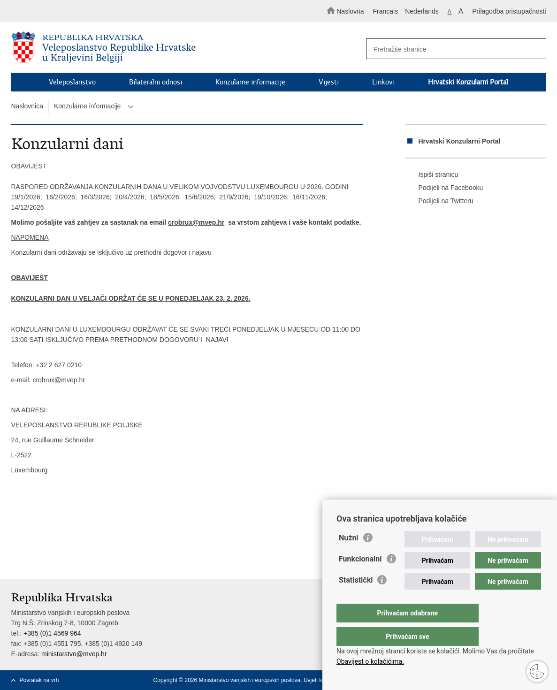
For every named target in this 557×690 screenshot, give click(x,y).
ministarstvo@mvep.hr (74, 654)
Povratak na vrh (39, 680)
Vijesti (329, 82)
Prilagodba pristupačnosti (509, 11)
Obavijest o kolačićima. (370, 661)
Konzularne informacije (250, 82)
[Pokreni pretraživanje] (535, 49)
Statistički (356, 598)
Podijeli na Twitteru (439, 201)
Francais (385, 11)
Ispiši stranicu (431, 175)
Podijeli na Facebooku (444, 188)
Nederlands (422, 11)
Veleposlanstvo (72, 82)
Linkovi (383, 82)
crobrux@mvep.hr (196, 222)
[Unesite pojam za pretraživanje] (451, 49)
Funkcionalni (360, 577)
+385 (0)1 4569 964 (52, 633)
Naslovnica (27, 106)
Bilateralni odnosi (155, 82)
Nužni (349, 556)
